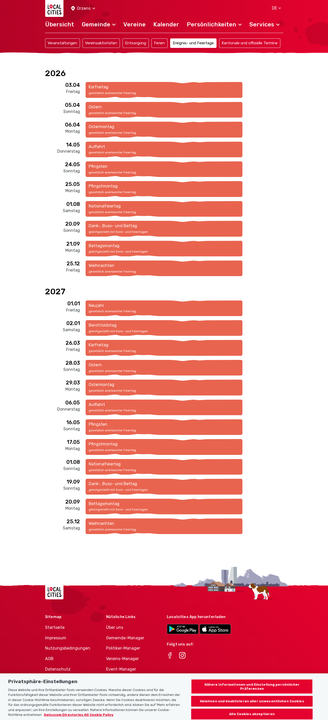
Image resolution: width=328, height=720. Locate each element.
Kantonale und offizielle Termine (250, 43)
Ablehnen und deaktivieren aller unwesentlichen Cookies (252, 707)
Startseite (55, 627)
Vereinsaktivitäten (101, 43)
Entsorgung (135, 43)
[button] (83, 8)
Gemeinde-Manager (125, 637)
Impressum (55, 637)
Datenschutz (57, 669)
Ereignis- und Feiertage (193, 43)
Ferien (159, 43)
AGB (49, 658)
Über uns (114, 627)
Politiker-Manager (123, 648)
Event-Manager (121, 669)
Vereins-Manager (122, 658)
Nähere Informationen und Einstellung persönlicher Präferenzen (252, 692)
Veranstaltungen (62, 43)
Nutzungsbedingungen (67, 648)
